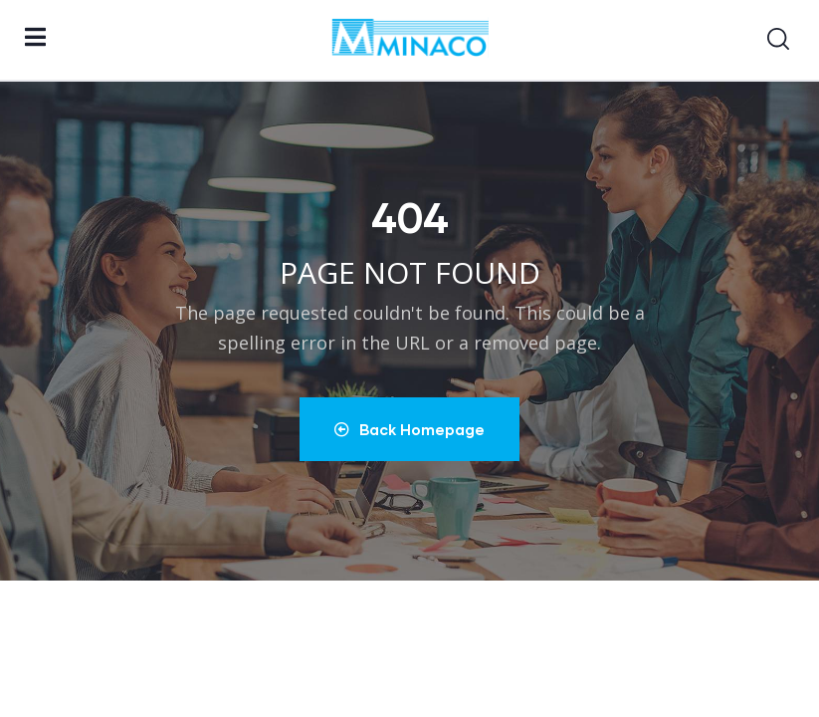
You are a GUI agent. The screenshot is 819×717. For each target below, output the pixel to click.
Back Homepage (409, 429)
